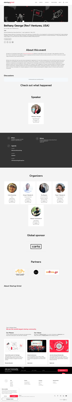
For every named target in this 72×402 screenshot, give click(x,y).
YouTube (40, 384)
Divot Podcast (41, 385)
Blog (39, 383)
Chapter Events (26, 383)
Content (47, 2)
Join (36, 2)
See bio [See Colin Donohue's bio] (12, 201)
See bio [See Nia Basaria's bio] (44, 201)
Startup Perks (54, 2)
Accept (13, 396)
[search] (63, 2)
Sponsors (11, 385)
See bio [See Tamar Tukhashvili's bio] (60, 201)
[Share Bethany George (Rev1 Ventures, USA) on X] (7, 42)
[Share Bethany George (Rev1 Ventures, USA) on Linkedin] (10, 42)
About (60, 2)
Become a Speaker (27, 384)
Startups (11, 384)
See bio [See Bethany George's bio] (36, 120)
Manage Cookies (9, 399)
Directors (11, 386)
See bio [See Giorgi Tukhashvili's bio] (28, 201)
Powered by (63, 399)
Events (40, 2)
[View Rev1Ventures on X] (36, 114)
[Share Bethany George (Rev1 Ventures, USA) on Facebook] (5, 42)
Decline (5, 396)
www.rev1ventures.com (28, 53)
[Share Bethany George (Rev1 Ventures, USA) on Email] (13, 42)
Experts (11, 383)
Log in (66, 2)
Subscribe (62, 370)
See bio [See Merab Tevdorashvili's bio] (36, 223)
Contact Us (55, 383)
